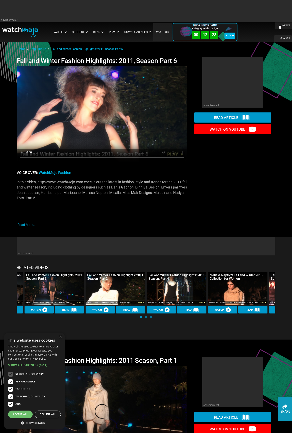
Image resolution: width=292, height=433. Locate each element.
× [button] (60, 337)
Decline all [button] (48, 414)
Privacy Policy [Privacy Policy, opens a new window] (38, 358)
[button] (141, 317)
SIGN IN (285, 25)
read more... (26, 225)
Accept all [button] (20, 414)
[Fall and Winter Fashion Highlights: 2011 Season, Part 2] (115, 288)
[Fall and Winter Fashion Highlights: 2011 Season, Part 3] (54, 288)
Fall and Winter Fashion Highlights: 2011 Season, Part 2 (115, 277)
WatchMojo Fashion (55, 173)
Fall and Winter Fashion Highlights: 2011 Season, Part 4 (176, 277)
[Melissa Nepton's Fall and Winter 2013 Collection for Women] (238, 288)
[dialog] (34, 381)
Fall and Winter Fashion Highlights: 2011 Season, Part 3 (54, 277)
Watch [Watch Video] (39, 309)
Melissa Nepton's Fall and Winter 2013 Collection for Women (236, 277)
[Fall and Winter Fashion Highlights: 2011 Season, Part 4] (176, 288)
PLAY (230, 35)
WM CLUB (162, 32)
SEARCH (285, 38)
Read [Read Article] (69, 309)
